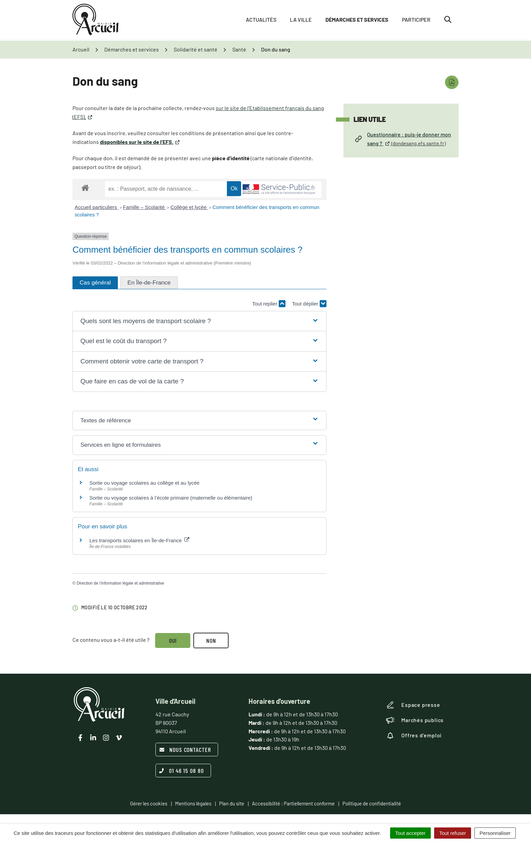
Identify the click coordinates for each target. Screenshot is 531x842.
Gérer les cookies (148, 803)
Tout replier (268, 303)
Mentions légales (193, 803)
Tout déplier (309, 303)
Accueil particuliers (97, 207)
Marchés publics (415, 720)
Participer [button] (416, 20)
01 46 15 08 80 (181, 770)
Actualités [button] (261, 20)
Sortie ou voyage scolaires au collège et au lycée (144, 483)
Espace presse (413, 705)
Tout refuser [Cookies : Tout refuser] (452, 833)
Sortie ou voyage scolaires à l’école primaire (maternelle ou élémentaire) (170, 498)
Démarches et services (356, 20)
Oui (173, 640)
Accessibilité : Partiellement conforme (293, 803)
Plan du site (231, 803)
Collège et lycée (189, 207)
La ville (301, 20)
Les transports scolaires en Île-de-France (139, 540)
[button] (199, 321)
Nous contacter (185, 749)
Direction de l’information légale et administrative (120, 583)
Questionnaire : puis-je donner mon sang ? (403, 138)
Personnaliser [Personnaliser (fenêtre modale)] (495, 833)
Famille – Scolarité (144, 207)
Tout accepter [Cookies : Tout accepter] (410, 833)
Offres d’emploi (414, 735)
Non (212, 640)
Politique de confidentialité (371, 803)
